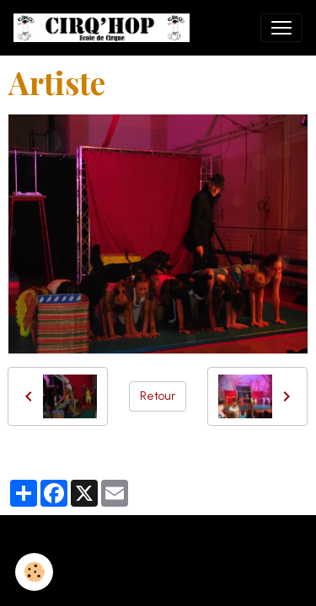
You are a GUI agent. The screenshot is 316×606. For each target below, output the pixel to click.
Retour (157, 396)
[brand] (104, 27)
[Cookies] (34, 572)
